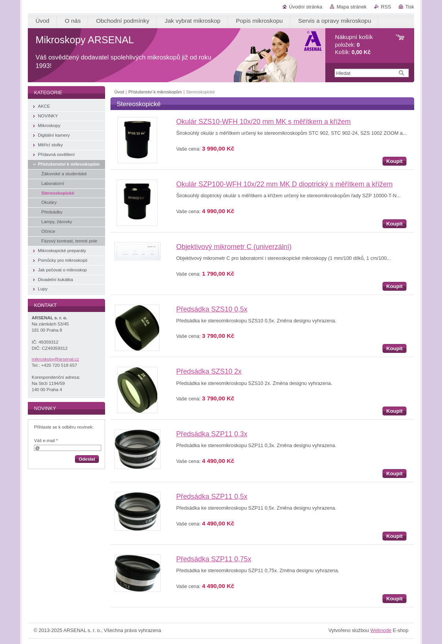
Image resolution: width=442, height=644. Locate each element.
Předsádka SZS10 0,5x (211, 309)
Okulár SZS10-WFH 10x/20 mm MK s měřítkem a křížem (263, 121)
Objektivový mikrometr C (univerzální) (234, 247)
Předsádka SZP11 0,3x (211, 434)
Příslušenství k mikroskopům (155, 92)
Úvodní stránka (305, 7)
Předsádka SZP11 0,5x (211, 496)
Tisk (409, 7)
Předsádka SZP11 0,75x (213, 559)
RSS (386, 7)
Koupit (394, 161)
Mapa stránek (352, 7)
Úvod (119, 92)
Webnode (380, 630)
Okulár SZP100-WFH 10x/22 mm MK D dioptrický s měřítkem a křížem (284, 184)
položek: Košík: (354, 44)
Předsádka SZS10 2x (208, 371)
